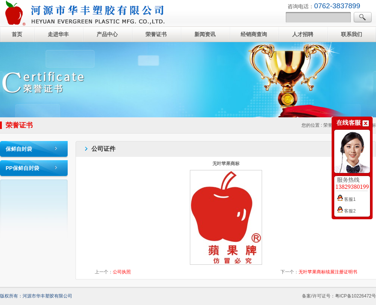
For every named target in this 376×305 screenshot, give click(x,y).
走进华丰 (58, 34)
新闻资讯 (204, 34)
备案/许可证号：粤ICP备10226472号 (339, 296)
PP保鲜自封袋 (22, 168)
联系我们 (351, 34)
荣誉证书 (156, 34)
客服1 (346, 199)
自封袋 (84, 13)
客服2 (346, 211)
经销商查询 (254, 34)
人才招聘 (302, 34)
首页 (17, 34)
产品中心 (107, 34)
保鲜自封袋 (19, 149)
